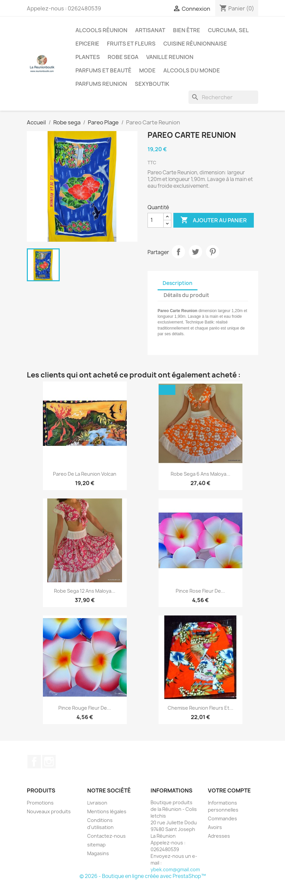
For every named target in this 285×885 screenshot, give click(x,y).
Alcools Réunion (101, 30)
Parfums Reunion (101, 83)
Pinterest (212, 251)
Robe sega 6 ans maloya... (200, 474)
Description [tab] (177, 283)
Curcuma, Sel (228, 30)
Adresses (219, 836)
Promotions (40, 803)
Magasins (98, 853)
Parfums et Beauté (103, 70)
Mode (147, 70)
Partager (178, 251)
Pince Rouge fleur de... (84, 708)
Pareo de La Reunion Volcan (84, 474)
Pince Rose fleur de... (200, 591)
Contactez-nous (106, 836)
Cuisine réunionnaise (195, 43)
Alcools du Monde (191, 70)
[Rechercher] (223, 97)
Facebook (34, 761)
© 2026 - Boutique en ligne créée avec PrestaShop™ (142, 876)
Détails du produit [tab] (186, 295)
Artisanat (150, 30)
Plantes (87, 57)
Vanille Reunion (169, 57)
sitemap (96, 844)
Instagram (49, 761)
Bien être (186, 30)
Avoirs (215, 827)
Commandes (222, 818)
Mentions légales (106, 811)
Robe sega (123, 57)
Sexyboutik (152, 83)
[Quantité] (156, 220)
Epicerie (87, 43)
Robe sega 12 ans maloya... (84, 591)
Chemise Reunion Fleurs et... (200, 708)
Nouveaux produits (49, 811)
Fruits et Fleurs (131, 43)
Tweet (195, 251)
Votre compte (229, 790)
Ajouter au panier (213, 220)
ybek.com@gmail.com (175, 869)
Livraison (97, 803)
